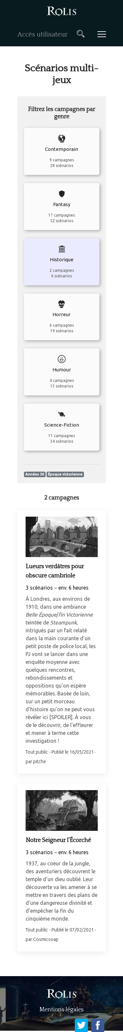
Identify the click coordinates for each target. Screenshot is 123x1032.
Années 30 (34, 474)
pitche (39, 761)
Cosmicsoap (45, 939)
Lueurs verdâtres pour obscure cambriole (55, 571)
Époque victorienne (65, 474)
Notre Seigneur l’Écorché (58, 840)
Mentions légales (61, 1009)
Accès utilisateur (42, 34)
